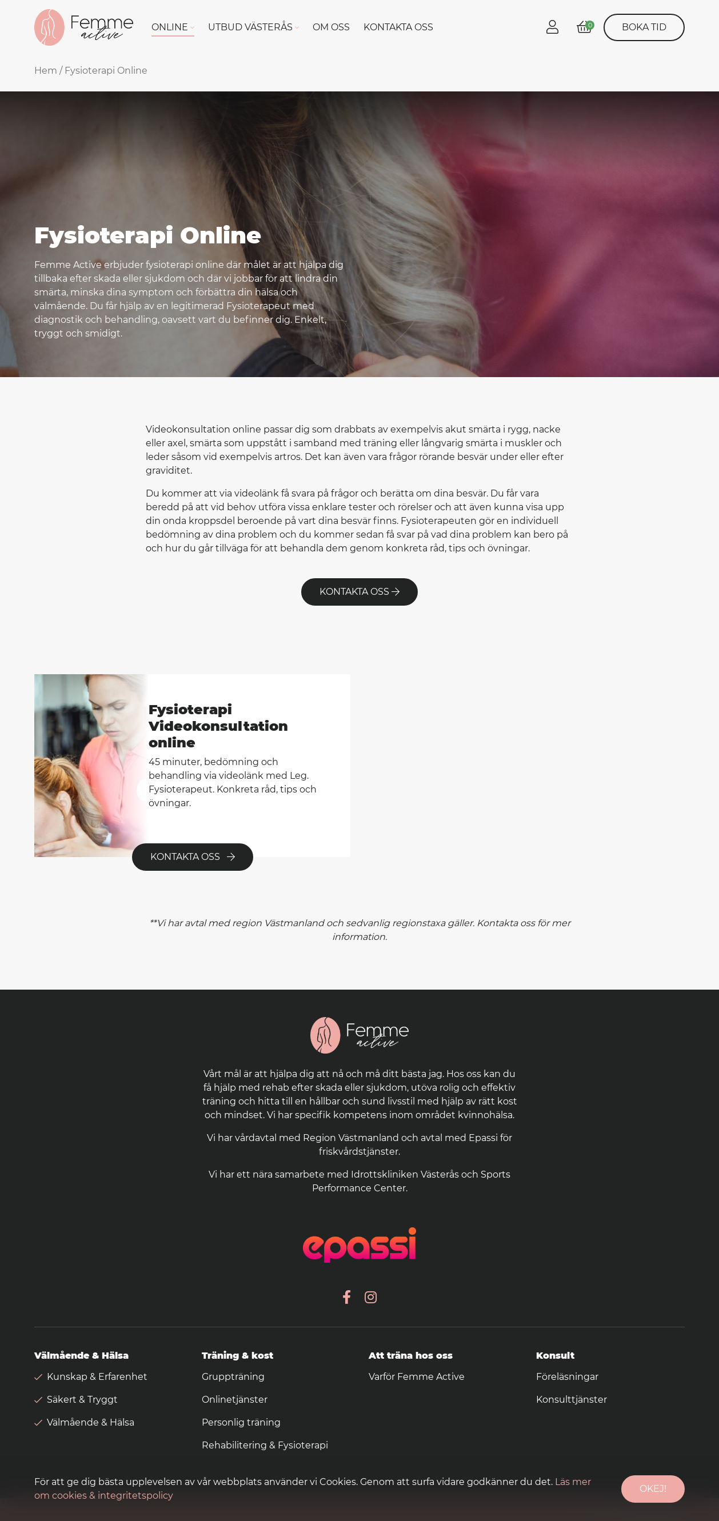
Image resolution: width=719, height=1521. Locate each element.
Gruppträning (233, 1376)
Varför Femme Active (417, 1376)
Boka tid (644, 27)
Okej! (653, 1488)
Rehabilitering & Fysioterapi (265, 1445)
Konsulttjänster (571, 1399)
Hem (45, 70)
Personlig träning (241, 1422)
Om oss (331, 27)
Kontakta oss (398, 27)
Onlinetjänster (234, 1399)
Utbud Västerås (250, 27)
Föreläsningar (567, 1376)
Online (169, 27)
